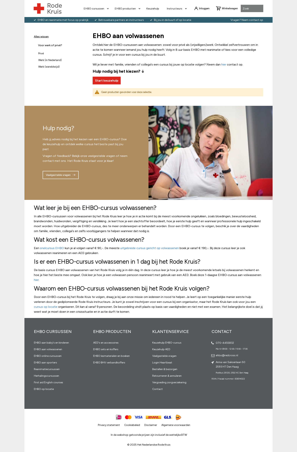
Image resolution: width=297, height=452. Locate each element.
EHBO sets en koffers (105, 349)
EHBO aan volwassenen (48, 349)
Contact (157, 389)
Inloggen (204, 8)
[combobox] (252, 8)
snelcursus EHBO (52, 248)
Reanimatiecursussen (47, 369)
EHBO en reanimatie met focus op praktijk (63, 20)
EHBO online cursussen (48, 356)
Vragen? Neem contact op (247, 20)
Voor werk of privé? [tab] (50, 45)
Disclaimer (150, 425)
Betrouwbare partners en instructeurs (121, 20)
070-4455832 (225, 342)
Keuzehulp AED (161, 349)
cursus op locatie (45, 307)
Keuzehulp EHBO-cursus (166, 342)
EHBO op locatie (44, 389)
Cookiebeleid (132, 425)
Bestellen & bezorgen (164, 369)
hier (36, 280)
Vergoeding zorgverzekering (169, 382)
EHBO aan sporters (45, 362)
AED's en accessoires (106, 342)
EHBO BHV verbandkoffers (109, 362)
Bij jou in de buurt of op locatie (172, 20)
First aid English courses (48, 382)
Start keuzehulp (106, 80)
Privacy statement (109, 425)
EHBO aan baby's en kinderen (51, 342)
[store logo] (48, 8)
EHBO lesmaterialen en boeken (111, 356)
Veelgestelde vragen (58, 175)
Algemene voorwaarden (175, 425)
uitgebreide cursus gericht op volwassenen (149, 248)
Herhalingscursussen (46, 375)
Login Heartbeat (162, 362)
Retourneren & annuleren (167, 375)
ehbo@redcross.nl (227, 355)
